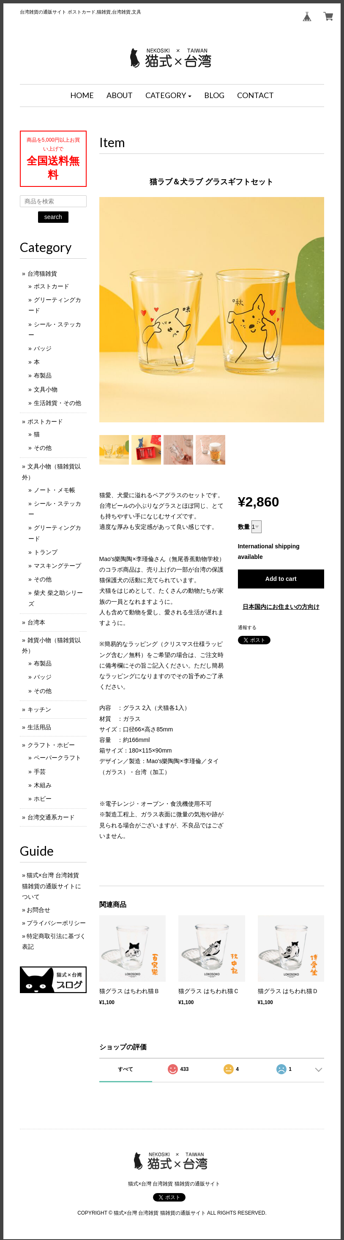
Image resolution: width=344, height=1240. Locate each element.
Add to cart (281, 578)
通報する (247, 627)
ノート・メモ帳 (54, 490)
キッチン (39, 709)
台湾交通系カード (51, 817)
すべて (125, 1069)
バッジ (43, 348)
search (53, 217)
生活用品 (39, 727)
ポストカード (51, 286)
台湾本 (36, 622)
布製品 (43, 375)
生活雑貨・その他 (57, 403)
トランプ (45, 552)
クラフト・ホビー (51, 745)
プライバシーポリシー (56, 923)
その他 (43, 447)
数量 (244, 526)
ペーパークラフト (57, 757)
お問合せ (38, 909)
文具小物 (45, 389)
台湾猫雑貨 (42, 273)
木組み (43, 785)
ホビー (43, 798)
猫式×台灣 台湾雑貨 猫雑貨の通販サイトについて (51, 886)
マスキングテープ (57, 565)
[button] (168, 96)
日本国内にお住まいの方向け (281, 606)
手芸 (40, 771)
